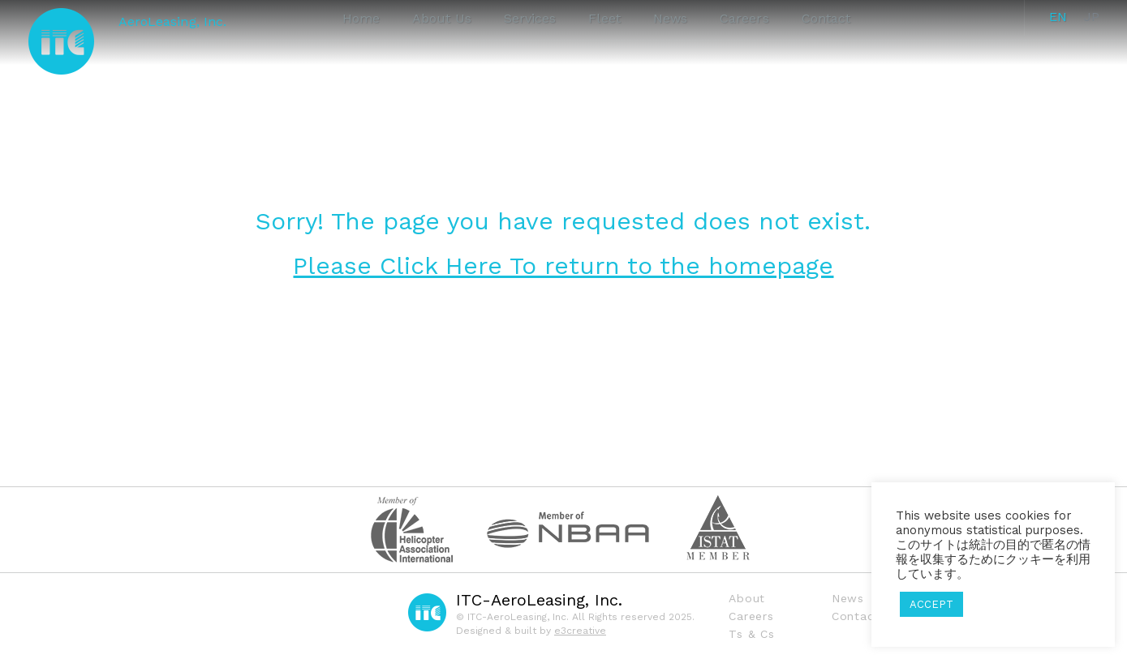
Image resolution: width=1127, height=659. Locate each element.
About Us (441, 18)
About (747, 598)
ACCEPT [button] (931, 604)
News (670, 18)
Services (530, 18)
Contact (826, 18)
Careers (744, 18)
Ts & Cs (751, 633)
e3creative (580, 630)
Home (361, 18)
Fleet (604, 18)
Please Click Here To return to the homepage (563, 265)
